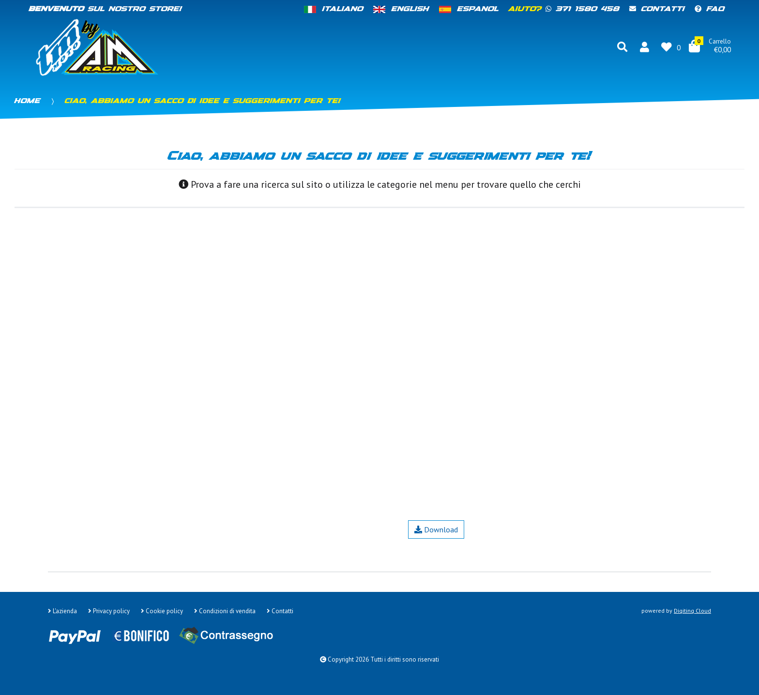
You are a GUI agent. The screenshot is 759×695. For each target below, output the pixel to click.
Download (436, 529)
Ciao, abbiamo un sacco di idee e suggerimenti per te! (203, 101)
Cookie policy (162, 611)
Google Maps (153, 545)
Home (28, 101)
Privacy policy (109, 611)
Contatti (657, 9)
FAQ (710, 9)
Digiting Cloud (692, 610)
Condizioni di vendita (225, 611)
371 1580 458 (583, 9)
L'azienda (62, 611)
